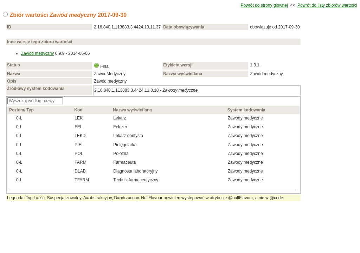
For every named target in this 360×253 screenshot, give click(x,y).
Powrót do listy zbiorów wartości (327, 5)
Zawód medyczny (37, 53)
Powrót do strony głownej (264, 5)
